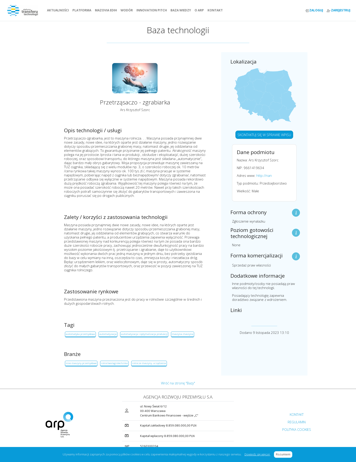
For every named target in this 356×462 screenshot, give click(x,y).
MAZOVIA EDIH (107, 10)
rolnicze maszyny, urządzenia (149, 363)
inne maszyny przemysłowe (81, 363)
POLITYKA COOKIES (296, 429)
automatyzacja (107, 334)
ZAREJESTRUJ (338, 10)
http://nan (264, 175)
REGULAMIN (297, 422)
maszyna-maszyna (182, 334)
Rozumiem (284, 454)
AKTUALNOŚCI (59, 10)
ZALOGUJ (314, 10)
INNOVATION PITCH (151, 10)
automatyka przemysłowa (80, 334)
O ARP (200, 10)
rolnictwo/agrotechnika (114, 363)
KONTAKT (216, 10)
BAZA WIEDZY (181, 10)
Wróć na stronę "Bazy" (178, 383)
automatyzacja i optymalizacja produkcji (144, 334)
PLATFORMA (82, 10)
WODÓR (128, 10)
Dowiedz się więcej (257, 454)
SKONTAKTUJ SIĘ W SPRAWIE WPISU (264, 134)
